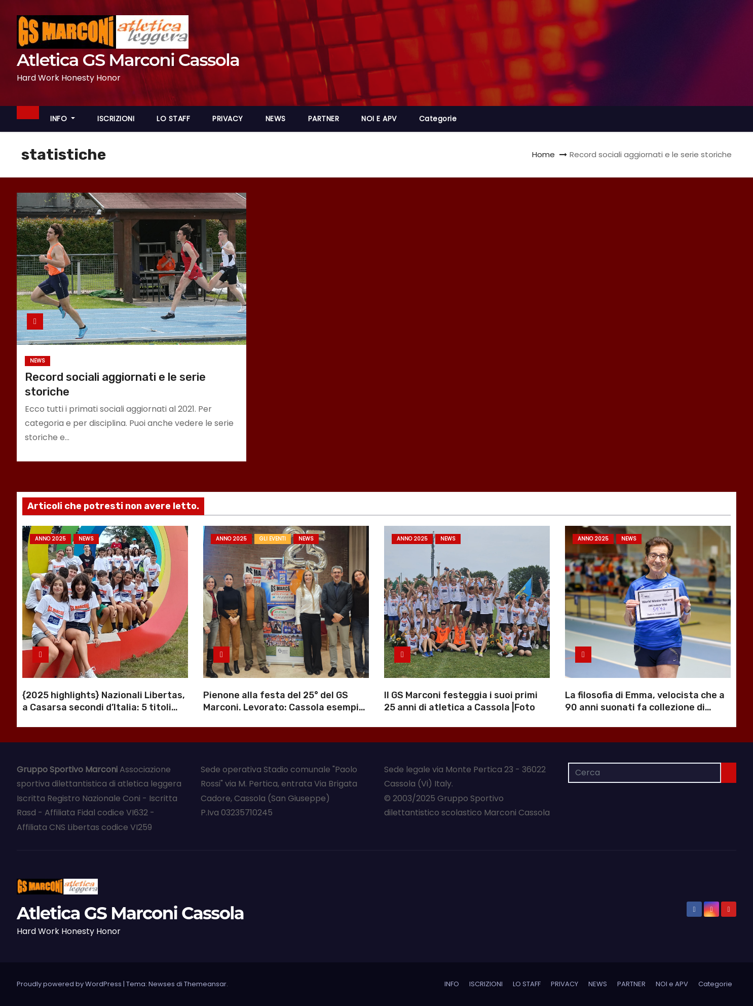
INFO (62, 119)
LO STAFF (173, 119)
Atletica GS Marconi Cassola (128, 59)
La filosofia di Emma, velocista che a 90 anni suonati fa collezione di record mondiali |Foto (645, 707)
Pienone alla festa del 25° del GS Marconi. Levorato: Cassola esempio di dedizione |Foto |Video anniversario (283, 713)
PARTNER (324, 119)
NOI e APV (379, 119)
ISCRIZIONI (115, 119)
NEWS (276, 119)
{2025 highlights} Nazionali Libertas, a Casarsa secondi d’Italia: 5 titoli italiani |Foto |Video (103, 707)
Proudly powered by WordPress (70, 984)
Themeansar (205, 984)
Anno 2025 (50, 539)
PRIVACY (227, 119)
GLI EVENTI (272, 539)
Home (543, 154)
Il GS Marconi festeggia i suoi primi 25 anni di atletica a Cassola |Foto (461, 701)
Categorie (438, 119)
